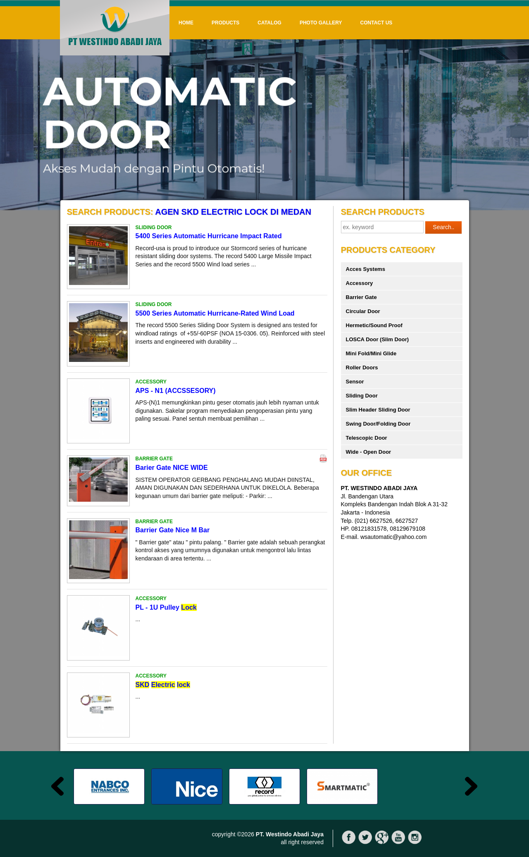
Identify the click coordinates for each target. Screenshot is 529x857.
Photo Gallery (321, 23)
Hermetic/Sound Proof (374, 325)
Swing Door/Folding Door (378, 424)
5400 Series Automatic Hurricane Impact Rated (209, 235)
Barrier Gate (361, 297)
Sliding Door (362, 396)
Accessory (359, 283)
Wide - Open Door (368, 452)
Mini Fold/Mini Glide (371, 353)
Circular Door (363, 311)
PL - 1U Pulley (166, 607)
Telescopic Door (366, 438)
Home (186, 23)
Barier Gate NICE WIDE (172, 467)
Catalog (269, 23)
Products (225, 23)
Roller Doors (362, 367)
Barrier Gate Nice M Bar (173, 530)
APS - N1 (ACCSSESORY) (176, 390)
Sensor (355, 381)
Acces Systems (365, 269)
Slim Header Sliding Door (378, 410)
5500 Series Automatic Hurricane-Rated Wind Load (215, 313)
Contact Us (376, 23)
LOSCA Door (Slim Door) (377, 339)
